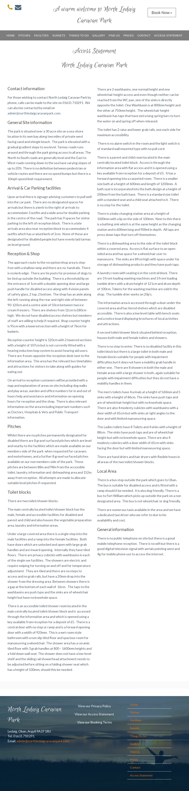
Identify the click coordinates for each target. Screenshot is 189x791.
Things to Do (79, 35)
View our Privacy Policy (94, 706)
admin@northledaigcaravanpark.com (34, 113)
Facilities (41, 35)
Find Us (114, 35)
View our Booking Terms (94, 722)
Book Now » (162, 12)
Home (10, 35)
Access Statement (168, 35)
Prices (128, 35)
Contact (143, 35)
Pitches (24, 35)
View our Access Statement (94, 714)
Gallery (98, 35)
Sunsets (58, 35)
